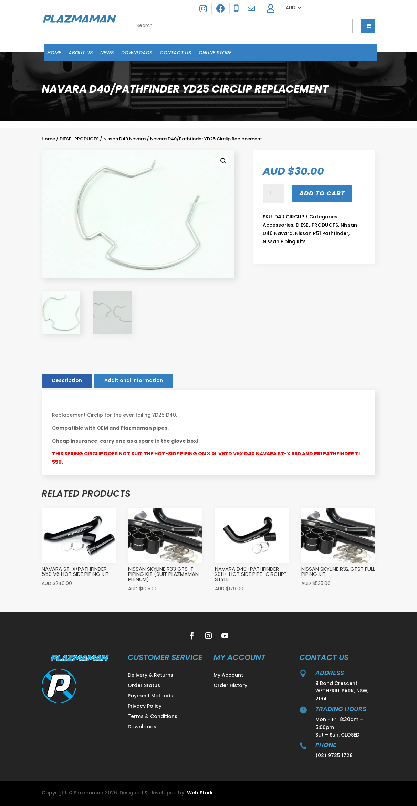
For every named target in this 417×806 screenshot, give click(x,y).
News (107, 53)
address (329, 672)
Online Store (215, 53)
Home (54, 53)
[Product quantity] (273, 193)
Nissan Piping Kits (284, 241)
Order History (230, 686)
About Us (81, 53)
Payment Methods (150, 696)
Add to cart (322, 193)
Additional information (133, 380)
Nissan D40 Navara (124, 139)
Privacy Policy (144, 706)
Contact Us (175, 53)
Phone (325, 745)
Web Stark (200, 792)
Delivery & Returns (150, 675)
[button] (223, 161)
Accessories (278, 225)
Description (67, 380)
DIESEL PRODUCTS (79, 139)
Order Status (144, 686)
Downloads (136, 53)
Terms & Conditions (152, 717)
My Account (228, 675)
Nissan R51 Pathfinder (321, 233)
